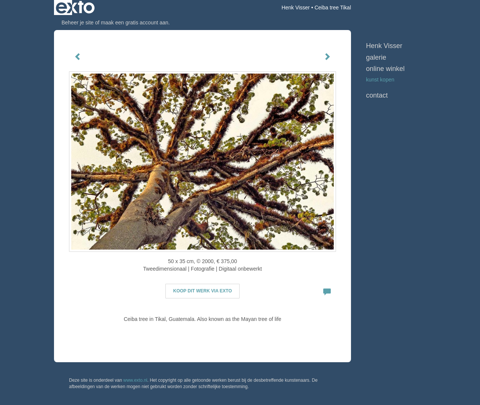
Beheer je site (78, 23)
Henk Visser (296, 8)
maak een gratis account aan (134, 23)
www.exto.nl (135, 380)
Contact (377, 95)
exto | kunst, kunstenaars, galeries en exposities (75, 7)
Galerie (376, 57)
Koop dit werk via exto (202, 291)
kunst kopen (380, 80)
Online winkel (385, 68)
